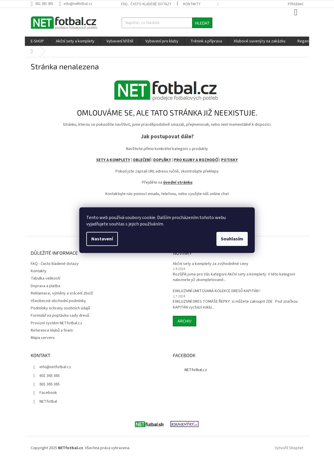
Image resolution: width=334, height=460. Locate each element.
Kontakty (192, 4)
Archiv (185, 320)
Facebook (48, 393)
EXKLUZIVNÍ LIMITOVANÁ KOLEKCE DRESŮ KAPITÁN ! (216, 291)
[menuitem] (37, 41)
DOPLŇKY (162, 160)
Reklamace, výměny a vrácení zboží (62, 293)
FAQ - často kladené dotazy (146, 4)
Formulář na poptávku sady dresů (60, 315)
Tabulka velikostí (45, 278)
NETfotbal (48, 401)
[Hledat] (167, 23)
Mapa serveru (43, 338)
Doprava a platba (45, 286)
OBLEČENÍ (142, 160)
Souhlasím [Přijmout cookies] (232, 239)
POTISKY (229, 160)
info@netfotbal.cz (55, 367)
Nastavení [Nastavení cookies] (102, 239)
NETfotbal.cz (196, 370)
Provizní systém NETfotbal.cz (56, 323)
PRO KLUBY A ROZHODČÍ (196, 160)
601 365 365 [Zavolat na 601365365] (49, 376)
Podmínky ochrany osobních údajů (60, 308)
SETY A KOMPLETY (113, 160)
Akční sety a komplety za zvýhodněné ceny (210, 264)
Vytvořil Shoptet (289, 448)
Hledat (202, 22)
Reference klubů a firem (52, 330)
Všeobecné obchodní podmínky (58, 301)
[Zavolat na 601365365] (45, 3)
